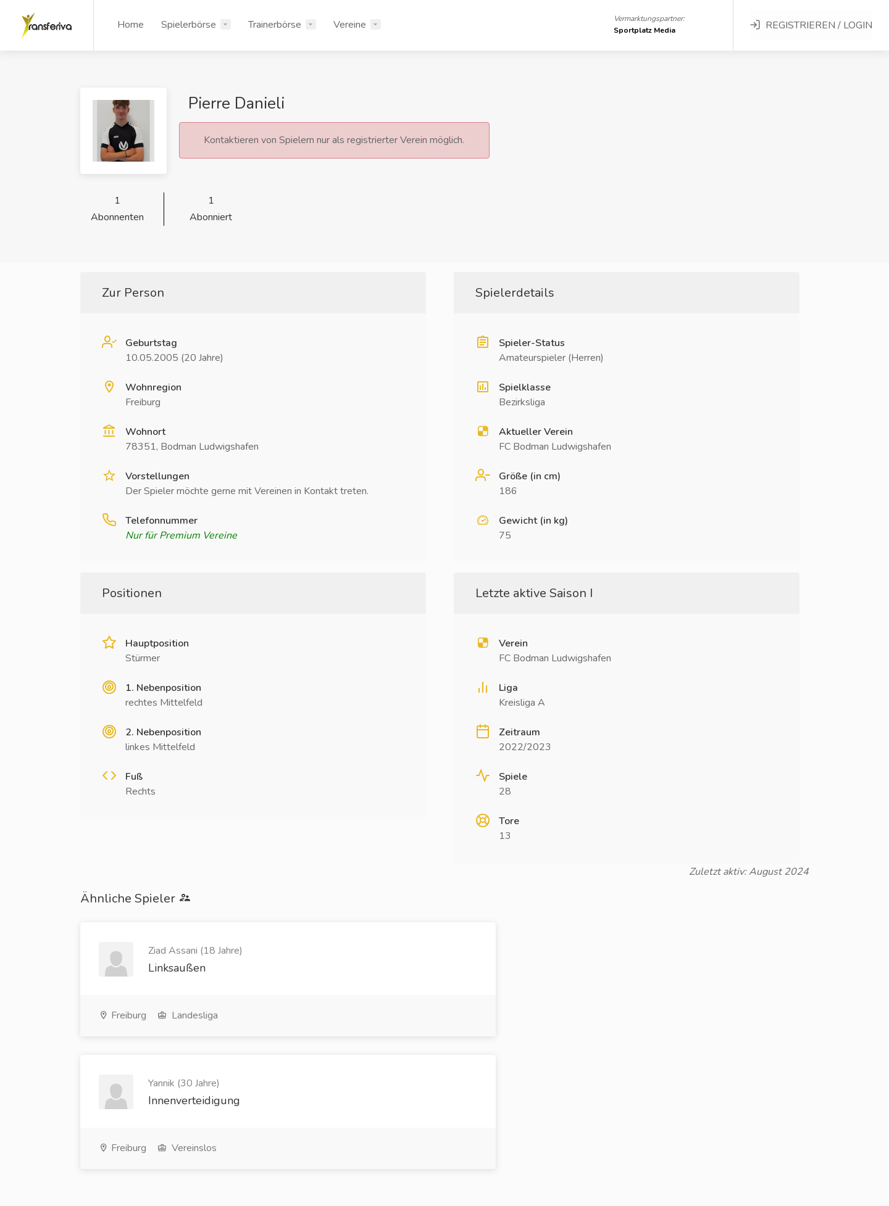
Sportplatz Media (644, 30)
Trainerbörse (274, 24)
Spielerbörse (188, 24)
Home (130, 24)
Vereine (349, 24)
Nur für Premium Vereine (181, 535)
